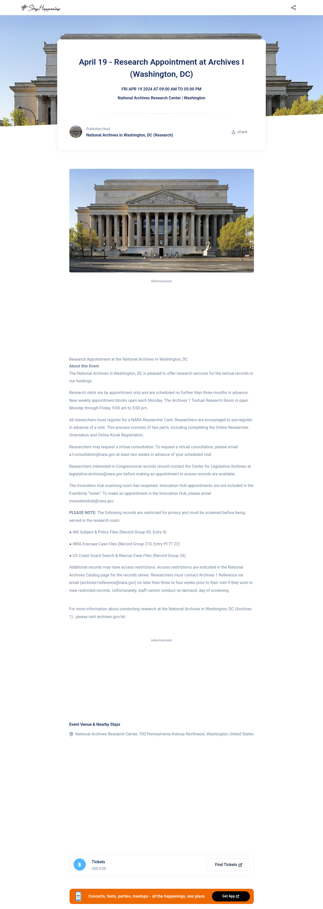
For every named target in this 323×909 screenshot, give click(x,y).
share (239, 131)
